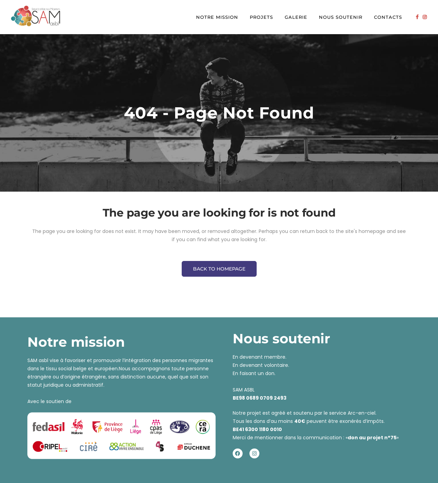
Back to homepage (219, 269)
